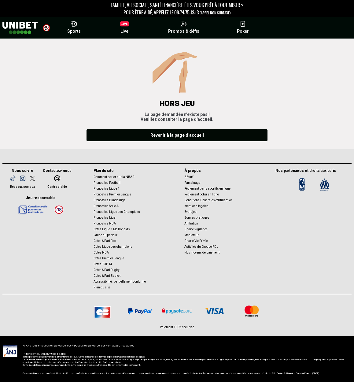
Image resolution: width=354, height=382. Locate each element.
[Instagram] (23, 178)
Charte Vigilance (196, 229)
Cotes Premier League (109, 258)
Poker (243, 26)
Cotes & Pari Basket (107, 275)
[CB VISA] (214, 311)
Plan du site (102, 287)
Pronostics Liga (105, 217)
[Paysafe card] (177, 311)
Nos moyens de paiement (201, 252)
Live (124, 27)
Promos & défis (183, 26)
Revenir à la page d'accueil (177, 135)
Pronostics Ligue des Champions (117, 211)
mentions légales (196, 206)
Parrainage (192, 182)
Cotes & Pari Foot (105, 241)
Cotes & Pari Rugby (107, 270)
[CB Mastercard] (252, 311)
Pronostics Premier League (112, 194)
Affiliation (191, 223)
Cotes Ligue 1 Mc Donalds (112, 229)
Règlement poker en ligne (201, 194)
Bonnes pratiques (196, 217)
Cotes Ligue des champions (113, 246)
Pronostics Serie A (106, 206)
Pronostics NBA (105, 223)
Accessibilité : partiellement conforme (120, 281)
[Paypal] (140, 311)
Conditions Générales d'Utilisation (208, 200)
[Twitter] (32, 178)
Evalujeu (190, 211)
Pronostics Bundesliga (110, 200)
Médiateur (191, 235)
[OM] (324, 184)
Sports (74, 26)
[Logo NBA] (302, 184)
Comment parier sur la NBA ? (114, 177)
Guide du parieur (105, 235)
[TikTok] (13, 178)
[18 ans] (59, 209)
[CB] (102, 311)
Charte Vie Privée (196, 241)
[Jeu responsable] (33, 209)
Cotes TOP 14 (103, 264)
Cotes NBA (101, 252)
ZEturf (188, 177)
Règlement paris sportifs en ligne (207, 188)
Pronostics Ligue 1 (107, 188)
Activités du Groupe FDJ (201, 246)
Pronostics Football (107, 182)
